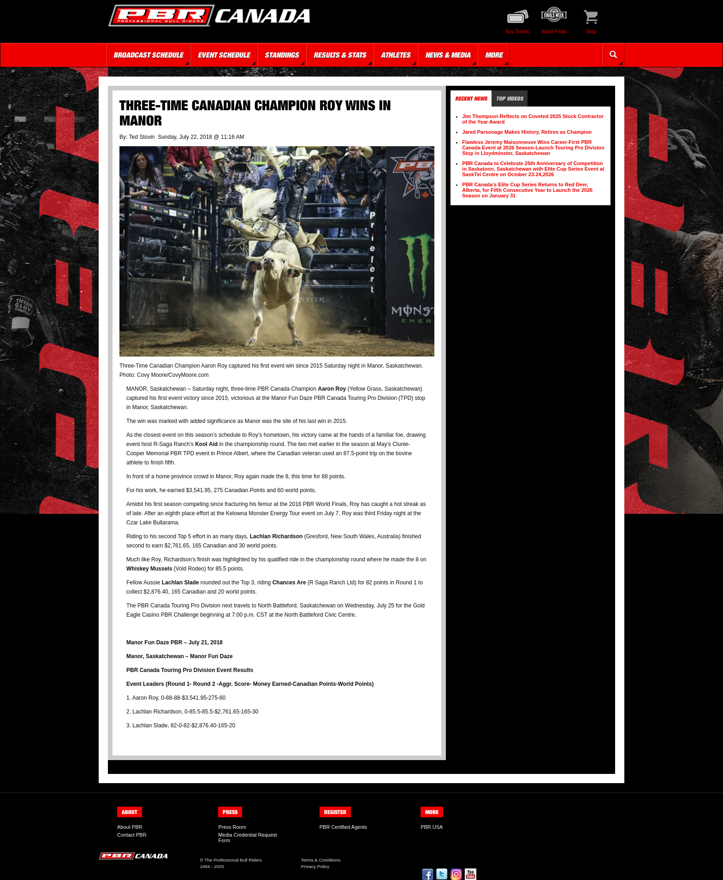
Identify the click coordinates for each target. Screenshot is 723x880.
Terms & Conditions (321, 859)
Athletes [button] (395, 54)
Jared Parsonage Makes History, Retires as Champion (527, 132)
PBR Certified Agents (343, 827)
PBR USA (432, 827)
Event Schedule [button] (224, 54)
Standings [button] (282, 54)
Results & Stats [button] (340, 54)
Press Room (232, 827)
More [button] (494, 54)
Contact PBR (132, 835)
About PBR (129, 827)
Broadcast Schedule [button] (148, 54)
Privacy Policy (315, 866)
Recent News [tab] (471, 98)
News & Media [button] (447, 54)
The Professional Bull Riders (233, 859)
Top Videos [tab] (509, 98)
